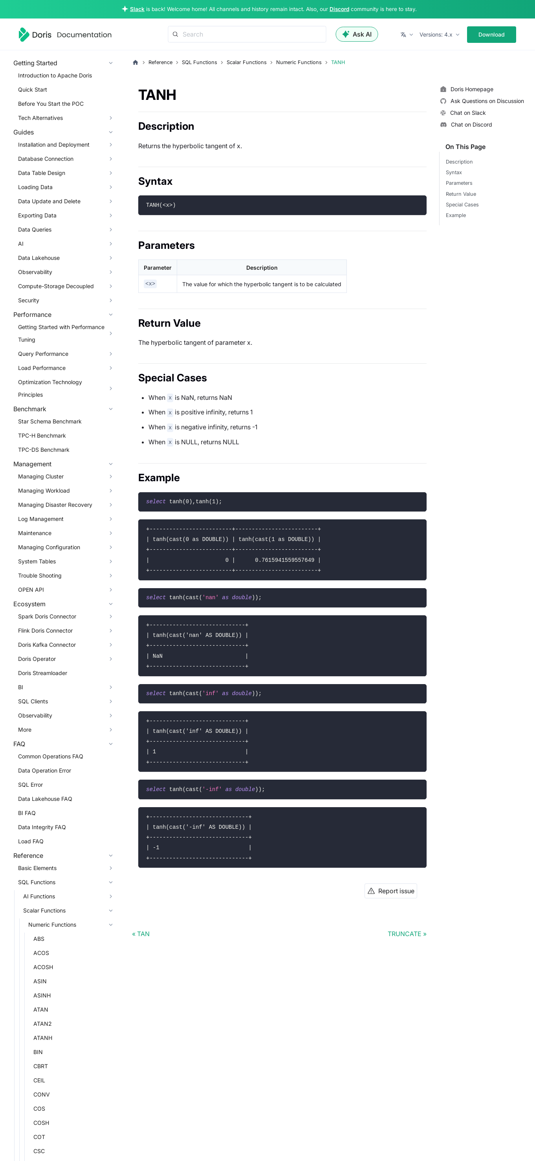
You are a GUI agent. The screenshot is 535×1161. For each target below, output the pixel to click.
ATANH (42, 1037)
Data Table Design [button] (41, 172)
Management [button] (32, 464)
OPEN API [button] (31, 589)
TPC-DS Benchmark (44, 449)
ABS (38, 938)
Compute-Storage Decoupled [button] (56, 286)
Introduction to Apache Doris (55, 75)
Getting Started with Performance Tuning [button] (61, 333)
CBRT (40, 1066)
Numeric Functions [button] (52, 924)
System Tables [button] (37, 561)
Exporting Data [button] (37, 215)
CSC (39, 1151)
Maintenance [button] (34, 533)
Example (456, 215)
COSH (41, 1122)
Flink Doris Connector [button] (45, 630)
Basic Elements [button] (37, 868)
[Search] (247, 34)
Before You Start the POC (51, 103)
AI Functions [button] (39, 896)
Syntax (454, 172)
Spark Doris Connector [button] (47, 616)
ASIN (40, 981)
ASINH (42, 995)
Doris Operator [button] (37, 658)
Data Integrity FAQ (42, 827)
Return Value (461, 194)
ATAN (40, 1009)
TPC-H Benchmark (42, 435)
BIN (38, 1052)
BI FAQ (27, 813)
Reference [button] (28, 855)
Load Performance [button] (42, 367)
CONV (41, 1094)
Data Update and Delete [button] (49, 201)
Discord (339, 9)
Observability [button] (35, 272)
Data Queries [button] (34, 229)
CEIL (39, 1080)
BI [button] (20, 687)
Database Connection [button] (45, 158)
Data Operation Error (44, 770)
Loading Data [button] (35, 187)
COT (39, 1136)
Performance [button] (32, 314)
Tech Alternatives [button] (40, 117)
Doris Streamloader (42, 673)
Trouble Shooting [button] (40, 575)
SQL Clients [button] (33, 701)
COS (39, 1108)
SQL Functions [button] (36, 882)
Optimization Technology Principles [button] (50, 388)
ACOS (41, 952)
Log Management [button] (41, 518)
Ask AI (357, 34)
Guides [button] (23, 132)
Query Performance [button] (43, 353)
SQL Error (30, 784)
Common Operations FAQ (50, 756)
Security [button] (28, 300)
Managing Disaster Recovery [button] (55, 504)
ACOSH (43, 967)
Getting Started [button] (35, 63)
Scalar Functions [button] (44, 910)
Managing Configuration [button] (49, 547)
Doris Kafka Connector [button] (47, 644)
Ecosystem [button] (29, 604)
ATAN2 (42, 1023)
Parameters (459, 183)
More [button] (24, 729)
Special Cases (462, 205)
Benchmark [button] (29, 409)
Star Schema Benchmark (50, 421)
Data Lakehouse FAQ (45, 798)
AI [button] (21, 243)
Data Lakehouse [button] (39, 257)
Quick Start (32, 89)
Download (491, 34)
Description (459, 162)
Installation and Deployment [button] (54, 144)
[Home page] (135, 62)
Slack (137, 9)
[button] (407, 34)
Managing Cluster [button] (41, 476)
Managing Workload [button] (44, 490)
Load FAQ (31, 841)
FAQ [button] (19, 744)
